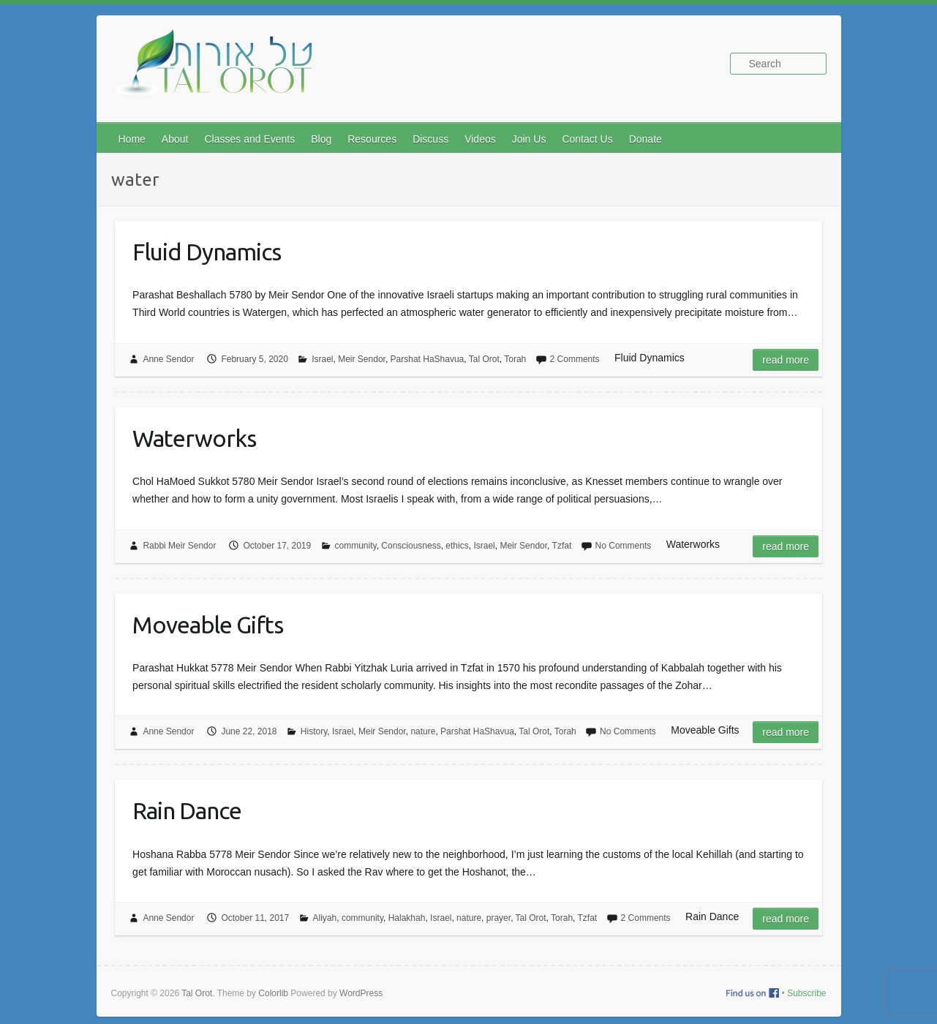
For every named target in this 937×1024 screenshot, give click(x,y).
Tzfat (562, 546)
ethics (456, 546)
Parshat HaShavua (427, 359)
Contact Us (587, 139)
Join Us (529, 139)
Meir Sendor (361, 359)
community (356, 546)
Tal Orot (484, 359)
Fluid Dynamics (206, 251)
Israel (322, 359)
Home (132, 139)
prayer (498, 918)
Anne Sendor (168, 359)
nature (422, 731)
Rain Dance (186, 810)
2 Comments (575, 359)
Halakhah (407, 918)
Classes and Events (249, 139)
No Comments (623, 546)
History (314, 731)
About (175, 139)
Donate (645, 139)
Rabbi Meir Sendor (179, 546)
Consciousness (410, 546)
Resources (371, 139)
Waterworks (194, 438)
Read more (785, 360)
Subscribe (806, 993)
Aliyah (325, 918)
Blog (321, 139)
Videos (480, 139)
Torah (515, 359)
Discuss (430, 139)
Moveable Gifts (207, 624)
